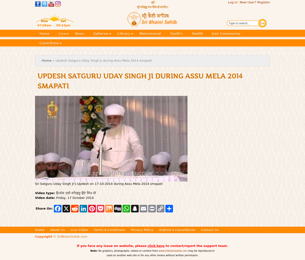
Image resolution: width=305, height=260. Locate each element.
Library (125, 33)
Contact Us (210, 230)
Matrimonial (150, 33)
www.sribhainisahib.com (173, 251)
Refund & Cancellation (177, 230)
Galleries (102, 33)
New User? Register (255, 2)
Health (197, 33)
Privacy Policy (142, 230)
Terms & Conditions (109, 230)
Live (64, 33)
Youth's (176, 33)
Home (45, 33)
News (79, 33)
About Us (57, 230)
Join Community (226, 33)
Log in (232, 2)
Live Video (79, 230)
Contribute (50, 43)
